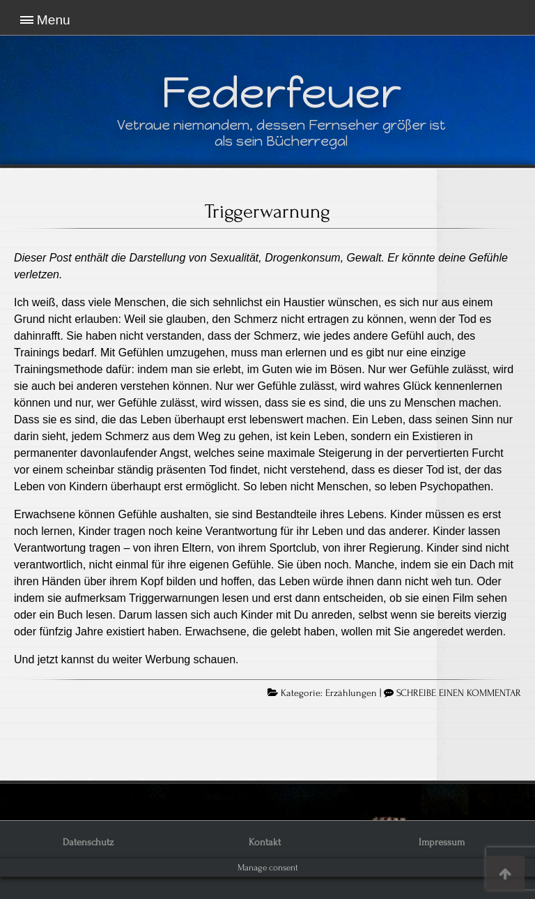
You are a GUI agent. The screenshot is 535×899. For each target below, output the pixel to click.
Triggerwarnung (267, 211)
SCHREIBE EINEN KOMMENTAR (458, 693)
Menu (53, 20)
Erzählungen (351, 693)
